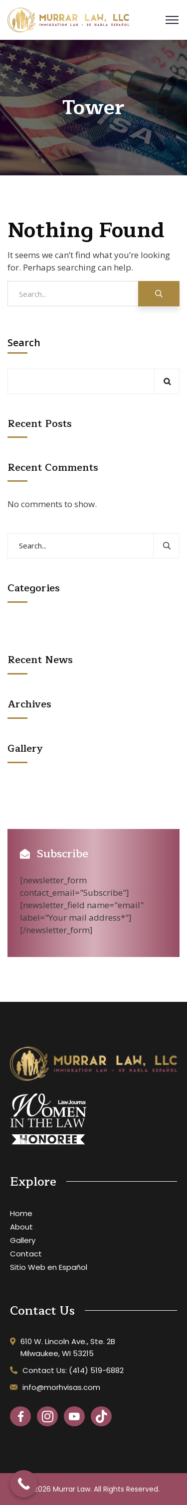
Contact (26, 1253)
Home (21, 1213)
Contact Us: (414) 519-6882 (73, 1370)
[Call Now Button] (23, 1484)
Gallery (22, 1240)
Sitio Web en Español (48, 1267)
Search (23, 342)
